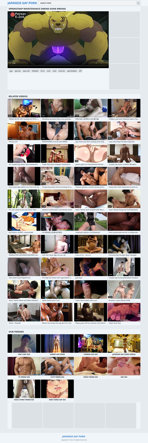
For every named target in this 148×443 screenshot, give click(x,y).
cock (48, 71)
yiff (80, 71)
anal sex (62, 71)
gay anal (26, 71)
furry (43, 71)
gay (11, 71)
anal (54, 71)
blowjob (35, 71)
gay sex (18, 71)
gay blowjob (72, 71)
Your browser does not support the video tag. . (58, 39)
